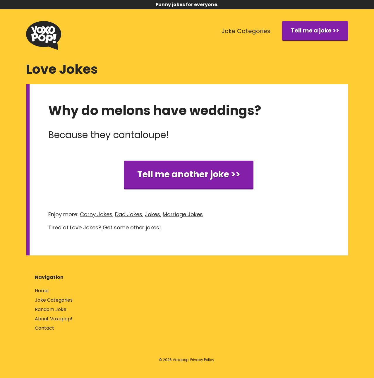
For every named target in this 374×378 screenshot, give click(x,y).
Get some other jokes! (132, 227)
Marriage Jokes (183, 214)
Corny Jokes (96, 214)
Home (42, 290)
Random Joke (50, 309)
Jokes (152, 214)
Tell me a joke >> (315, 30)
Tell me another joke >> (188, 174)
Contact (44, 328)
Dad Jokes (128, 214)
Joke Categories (246, 31)
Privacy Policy (202, 359)
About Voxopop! (53, 318)
